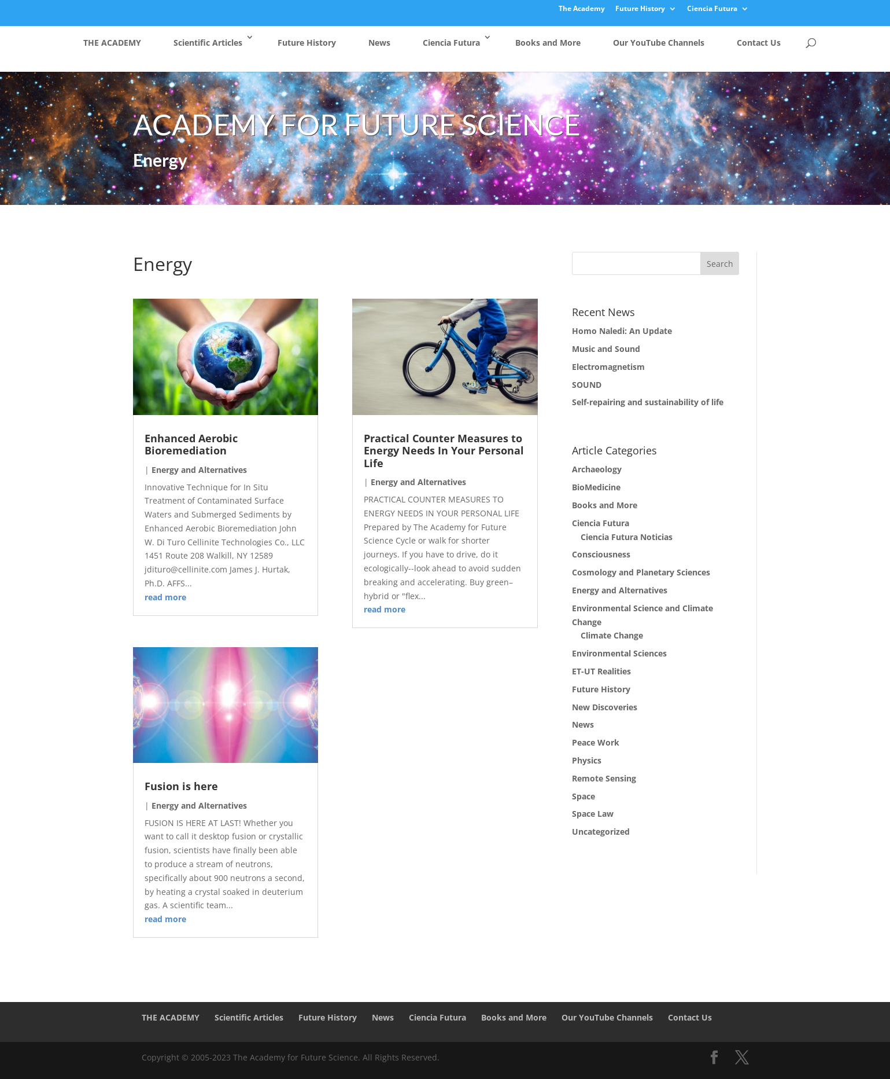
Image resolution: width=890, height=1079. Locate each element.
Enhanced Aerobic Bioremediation (191, 444)
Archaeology (597, 469)
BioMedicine (596, 487)
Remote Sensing (604, 778)
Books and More (548, 42)
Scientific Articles (207, 42)
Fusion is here (181, 786)
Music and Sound (606, 348)
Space (583, 796)
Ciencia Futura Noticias (627, 536)
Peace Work (595, 742)
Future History (640, 9)
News (379, 42)
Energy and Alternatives (199, 469)
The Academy (582, 9)
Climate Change (612, 635)
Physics (586, 760)
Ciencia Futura (712, 9)
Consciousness (601, 554)
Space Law (593, 813)
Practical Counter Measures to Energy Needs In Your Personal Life (444, 450)
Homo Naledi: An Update (622, 330)
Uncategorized (601, 831)
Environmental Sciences (619, 653)
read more (165, 597)
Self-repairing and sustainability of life (647, 402)
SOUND (586, 384)
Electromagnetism (608, 366)
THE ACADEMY (112, 42)
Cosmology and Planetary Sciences (641, 572)
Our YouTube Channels (658, 42)
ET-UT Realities (601, 671)
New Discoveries (604, 707)
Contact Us (759, 42)
